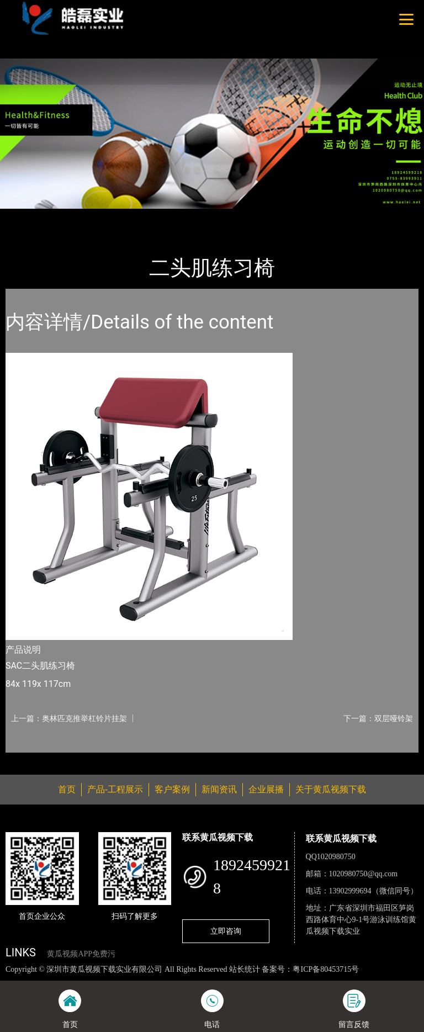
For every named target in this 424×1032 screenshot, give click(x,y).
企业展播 (266, 789)
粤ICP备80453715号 (326, 969)
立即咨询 (225, 931)
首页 (25, 216)
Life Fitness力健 (139, 216)
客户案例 (172, 789)
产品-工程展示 (72, 216)
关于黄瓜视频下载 (330, 789)
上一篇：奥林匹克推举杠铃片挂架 (69, 718)
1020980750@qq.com (363, 874)
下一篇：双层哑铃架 (378, 718)
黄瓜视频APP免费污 (81, 954)
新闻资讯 (219, 789)
